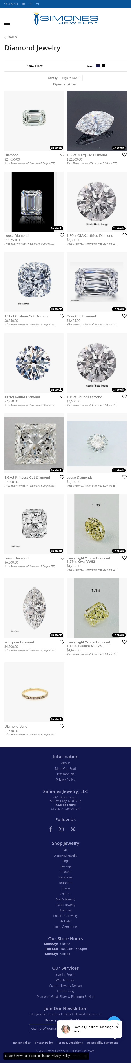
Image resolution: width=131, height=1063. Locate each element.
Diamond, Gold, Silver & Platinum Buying (65, 996)
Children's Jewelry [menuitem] (65, 916)
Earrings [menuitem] (65, 866)
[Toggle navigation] (7, 25)
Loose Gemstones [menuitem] (65, 927)
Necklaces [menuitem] (65, 877)
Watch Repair (65, 980)
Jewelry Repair (65, 974)
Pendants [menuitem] (65, 872)
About (65, 763)
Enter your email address (65, 1020)
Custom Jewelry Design (65, 985)
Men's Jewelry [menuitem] (65, 899)
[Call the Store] (65, 804)
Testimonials (66, 774)
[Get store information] (65, 809)
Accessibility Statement (102, 1043)
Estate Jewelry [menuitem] (65, 905)
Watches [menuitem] (65, 910)
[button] (11, 4)
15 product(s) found (65, 84)
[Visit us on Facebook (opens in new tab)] (51, 829)
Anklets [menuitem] (65, 921)
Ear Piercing (65, 991)
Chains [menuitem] (65, 888)
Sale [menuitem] (66, 850)
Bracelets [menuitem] (65, 883)
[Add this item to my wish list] (60, 154)
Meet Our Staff (65, 768)
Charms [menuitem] (65, 894)
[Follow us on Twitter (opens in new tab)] (73, 829)
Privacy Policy (65, 779)
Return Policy (22, 1043)
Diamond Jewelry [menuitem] (65, 855)
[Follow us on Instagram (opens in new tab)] (61, 829)
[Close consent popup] (85, 1056)
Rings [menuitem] (65, 861)
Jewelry (12, 37)
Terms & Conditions (70, 1043)
